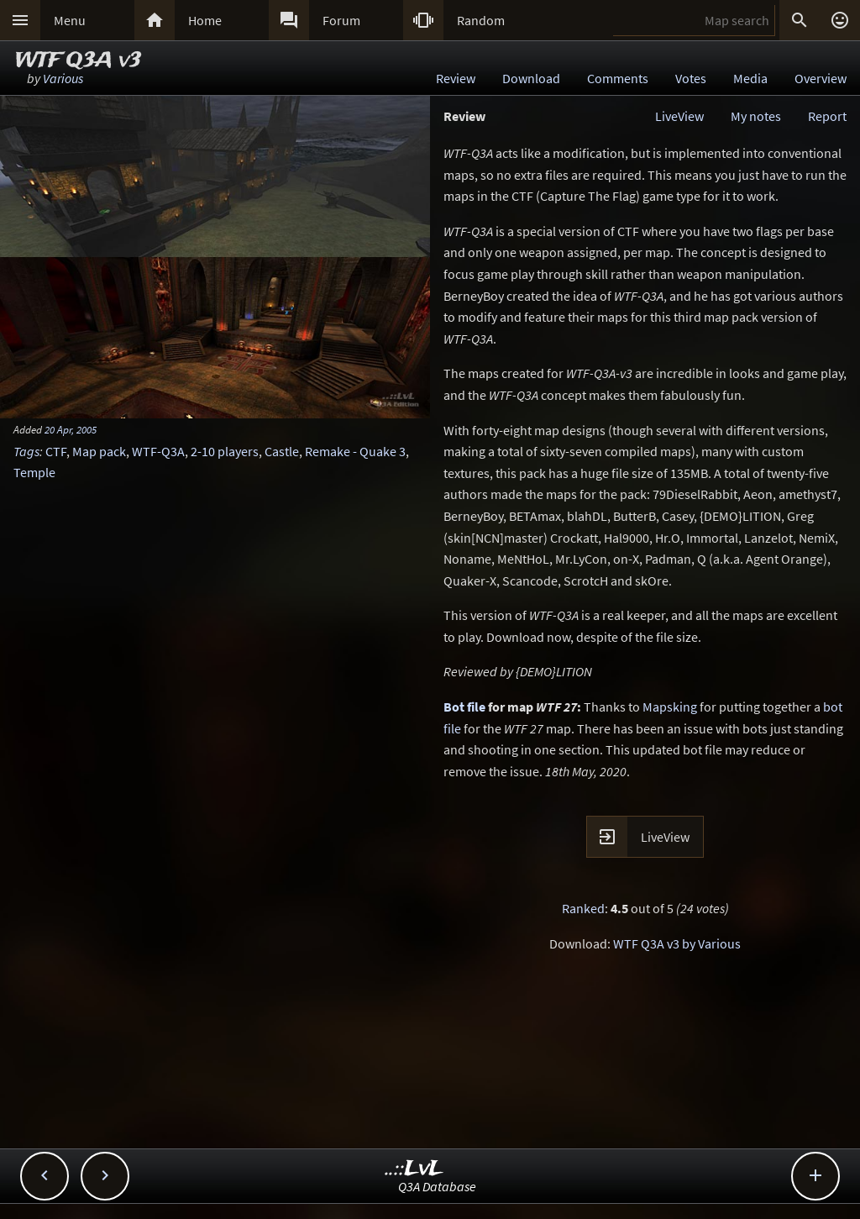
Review (455, 78)
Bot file (464, 706)
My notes (756, 116)
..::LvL (414, 1169)
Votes (690, 78)
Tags (26, 451)
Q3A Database (437, 1186)
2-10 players (225, 451)
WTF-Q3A (158, 451)
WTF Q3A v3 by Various (677, 943)
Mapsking (669, 706)
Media (750, 78)
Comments (617, 78)
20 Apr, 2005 (71, 429)
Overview (820, 78)
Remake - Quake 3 (355, 451)
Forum (341, 20)
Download (531, 78)
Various (63, 78)
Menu (70, 20)
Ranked (583, 908)
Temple (34, 472)
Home (205, 20)
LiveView (679, 116)
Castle (282, 451)
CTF (55, 451)
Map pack (99, 451)
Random (481, 20)
